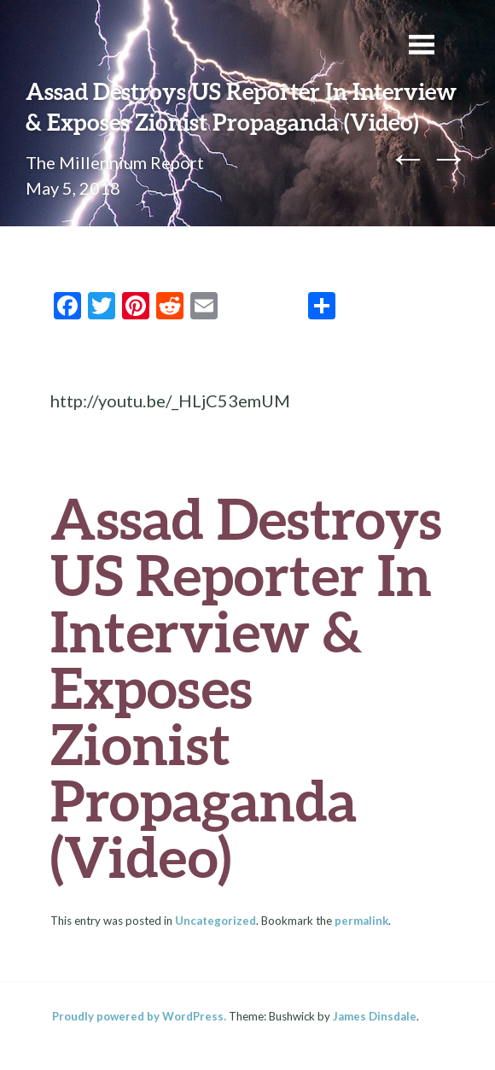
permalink (361, 920)
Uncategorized (215, 920)
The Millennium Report (115, 162)
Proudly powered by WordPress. (139, 1016)
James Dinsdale (374, 1016)
